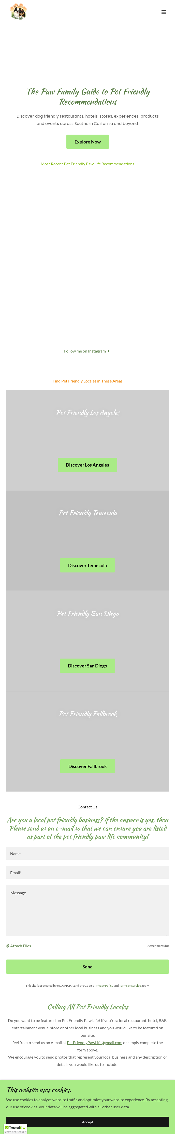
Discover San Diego (87, 665)
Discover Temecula (87, 565)
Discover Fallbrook (87, 766)
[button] (164, 12)
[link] (18, 12)
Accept (87, 1122)
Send (87, 966)
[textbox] (87, 853)
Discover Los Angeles (87, 465)
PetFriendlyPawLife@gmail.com (94, 1042)
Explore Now (88, 142)
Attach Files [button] (20, 945)
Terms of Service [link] (130, 985)
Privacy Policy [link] (104, 985)
